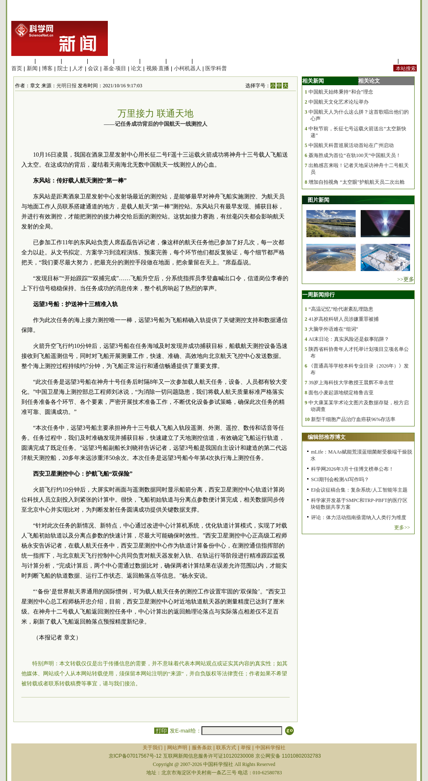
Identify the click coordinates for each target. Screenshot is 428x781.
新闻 (32, 68)
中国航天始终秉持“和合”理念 (340, 92)
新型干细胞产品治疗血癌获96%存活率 (353, 419)
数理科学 (179, 61)
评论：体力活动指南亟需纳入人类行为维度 (358, 517)
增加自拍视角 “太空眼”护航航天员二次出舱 (356, 182)
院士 (62, 68)
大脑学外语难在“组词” (333, 329)
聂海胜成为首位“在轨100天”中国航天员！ (354, 155)
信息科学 (127, 61)
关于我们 (153, 748)
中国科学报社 (270, 748)
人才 (77, 68)
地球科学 (153, 61)
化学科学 (74, 61)
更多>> (402, 527)
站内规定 (385, 61)
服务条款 (202, 748)
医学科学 (48, 61)
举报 (246, 748)
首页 (16, 68)
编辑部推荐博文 (327, 437)
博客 (47, 68)
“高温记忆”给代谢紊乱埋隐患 (340, 309)
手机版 (408, 61)
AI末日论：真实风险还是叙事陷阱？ (348, 339)
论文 (136, 68)
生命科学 (22, 61)
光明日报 (66, 86)
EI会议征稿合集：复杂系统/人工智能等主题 (359, 490)
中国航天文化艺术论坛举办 (338, 102)
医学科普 (216, 68)
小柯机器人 (187, 68)
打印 (161, 731)
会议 (93, 68)
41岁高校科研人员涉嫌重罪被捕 (343, 319)
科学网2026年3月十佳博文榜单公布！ (352, 469)
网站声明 (177, 748)
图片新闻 (318, 200)
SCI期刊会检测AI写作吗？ (340, 479)
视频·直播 (158, 68)
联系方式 (226, 748)
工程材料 (101, 61)
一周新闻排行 (318, 295)
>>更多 (405, 279)
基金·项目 (115, 68)
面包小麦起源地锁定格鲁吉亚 (341, 393)
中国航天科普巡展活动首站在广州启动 (351, 145)
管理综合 (205, 61)
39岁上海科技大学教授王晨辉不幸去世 (351, 382)
